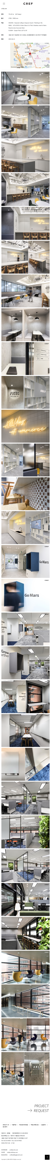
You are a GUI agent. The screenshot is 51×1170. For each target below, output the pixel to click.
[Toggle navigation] (3, 3)
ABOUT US (6, 1124)
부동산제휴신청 (34, 1124)
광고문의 (5, 1126)
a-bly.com (4, 8)
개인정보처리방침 (23, 1124)
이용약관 (14, 1124)
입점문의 (43, 1124)
